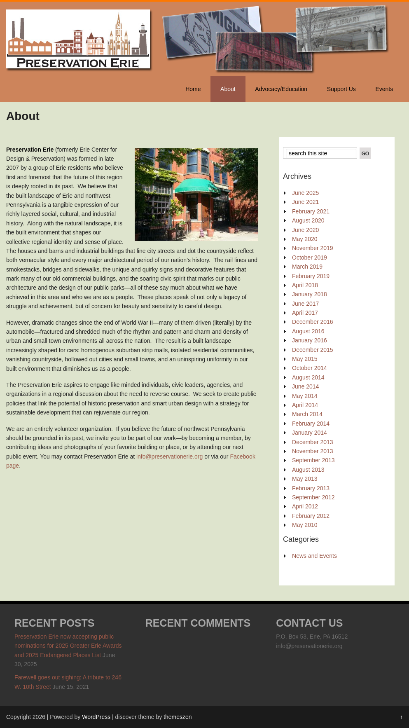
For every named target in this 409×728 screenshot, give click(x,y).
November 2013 (312, 451)
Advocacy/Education (281, 89)
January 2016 (309, 340)
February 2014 (311, 423)
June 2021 (305, 202)
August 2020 (308, 220)
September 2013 (313, 460)
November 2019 (312, 248)
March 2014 (307, 414)
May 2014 (304, 396)
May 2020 (304, 239)
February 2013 (311, 488)
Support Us (341, 89)
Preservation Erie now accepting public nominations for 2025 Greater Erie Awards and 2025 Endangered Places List (68, 645)
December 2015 (312, 349)
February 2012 (311, 516)
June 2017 (305, 303)
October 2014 (309, 368)
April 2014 (305, 405)
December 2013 (312, 442)
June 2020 (305, 230)
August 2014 (308, 377)
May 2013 (304, 478)
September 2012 (313, 497)
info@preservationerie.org (169, 456)
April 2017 (305, 312)
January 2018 (309, 294)
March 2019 (307, 266)
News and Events (314, 555)
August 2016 (308, 331)
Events (384, 89)
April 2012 (305, 506)
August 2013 (308, 469)
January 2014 (309, 432)
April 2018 (305, 285)
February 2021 (311, 211)
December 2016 (312, 321)
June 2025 (305, 193)
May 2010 (304, 525)
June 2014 (305, 386)
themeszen (178, 717)
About (228, 89)
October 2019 (309, 257)
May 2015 (304, 359)
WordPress (96, 717)
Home (193, 89)
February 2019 (311, 276)
